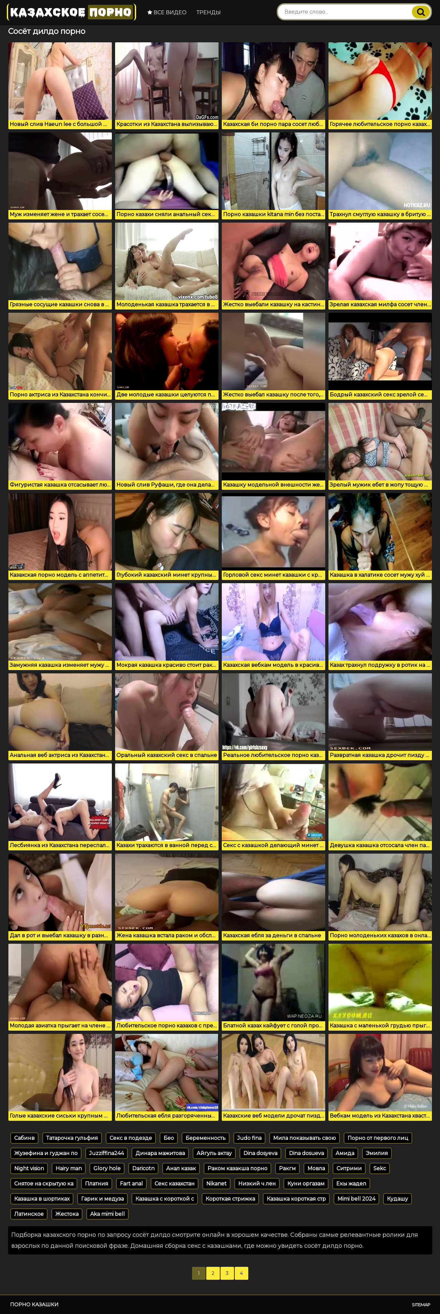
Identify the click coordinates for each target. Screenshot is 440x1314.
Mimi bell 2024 (356, 1199)
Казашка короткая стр (296, 1199)
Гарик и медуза (102, 1199)
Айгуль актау (214, 1153)
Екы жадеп (351, 1184)
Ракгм (287, 1168)
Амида (345, 1153)
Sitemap (421, 1304)
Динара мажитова (160, 1153)
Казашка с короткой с (164, 1199)
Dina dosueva (306, 1153)
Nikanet (216, 1184)
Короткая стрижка (230, 1199)
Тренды (209, 12)
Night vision (29, 1168)
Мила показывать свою (304, 1138)
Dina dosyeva (260, 1153)
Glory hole (107, 1168)
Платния (96, 1184)
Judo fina (249, 1138)
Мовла (316, 1168)
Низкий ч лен (257, 1184)
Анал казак (181, 1168)
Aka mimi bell (107, 1214)
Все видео (167, 12)
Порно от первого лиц (378, 1138)
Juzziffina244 (106, 1153)
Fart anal (131, 1184)
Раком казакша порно (237, 1168)
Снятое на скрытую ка (43, 1184)
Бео (169, 1138)
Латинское (29, 1214)
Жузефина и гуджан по (46, 1153)
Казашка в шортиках (42, 1199)
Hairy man (69, 1168)
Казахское (71, 12)
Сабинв (24, 1138)
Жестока (67, 1214)
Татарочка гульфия (72, 1138)
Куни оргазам (306, 1184)
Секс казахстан (175, 1184)
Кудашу (397, 1199)
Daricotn (143, 1168)
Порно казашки (34, 1304)
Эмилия (377, 1153)
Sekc (379, 1168)
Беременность (206, 1138)
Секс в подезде (131, 1138)
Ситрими (349, 1168)
